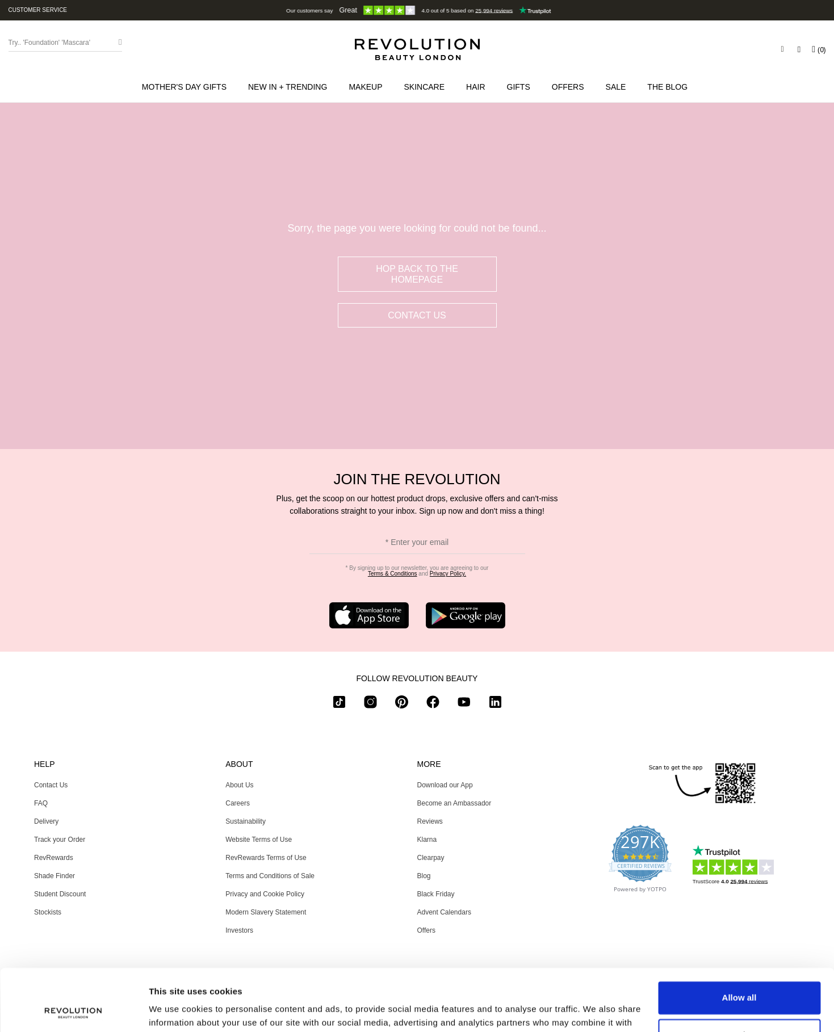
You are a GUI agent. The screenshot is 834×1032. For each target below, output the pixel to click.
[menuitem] (186, 87)
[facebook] (433, 704)
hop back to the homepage (417, 274)
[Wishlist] (799, 49)
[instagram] (370, 704)
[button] (290, 87)
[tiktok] (339, 704)
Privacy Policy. (448, 573)
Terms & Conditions (392, 573)
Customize (739, 976)
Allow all (739, 940)
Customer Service (38, 10)
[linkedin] (495, 704)
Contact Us (417, 315)
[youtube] (464, 704)
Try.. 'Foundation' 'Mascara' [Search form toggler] (50, 43)
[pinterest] (402, 704)
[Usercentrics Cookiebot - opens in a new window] (73, 1009)
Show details (175, 1009)
